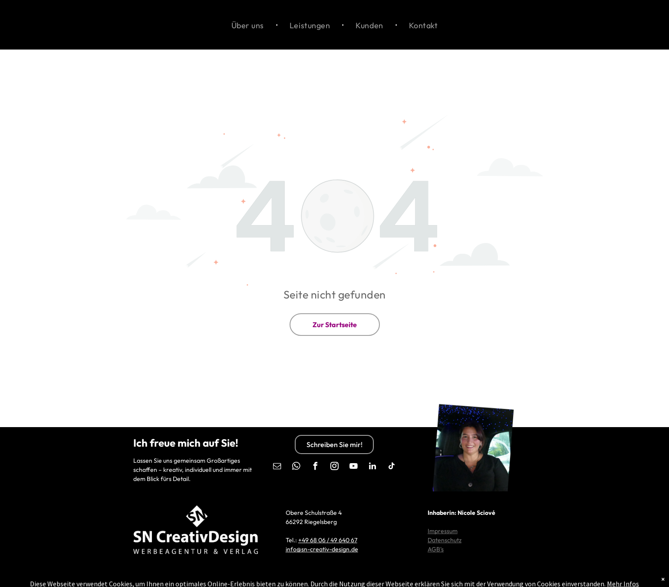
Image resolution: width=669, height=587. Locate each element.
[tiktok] (391, 467)
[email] (277, 467)
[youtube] (353, 467)
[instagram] (334, 467)
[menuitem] (248, 24)
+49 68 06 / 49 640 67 (327, 540)
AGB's (436, 549)
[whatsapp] (296, 467)
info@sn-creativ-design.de (322, 549)
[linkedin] (372, 467)
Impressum (443, 531)
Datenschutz (444, 540)
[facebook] (315, 467)
